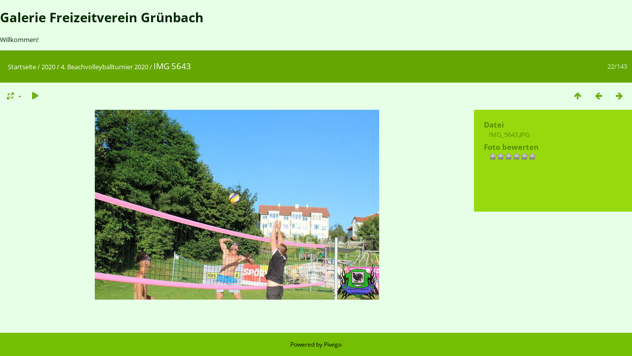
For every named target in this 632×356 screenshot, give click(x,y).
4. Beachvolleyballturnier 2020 (104, 66)
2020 (48, 66)
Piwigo (333, 344)
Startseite (22, 66)
